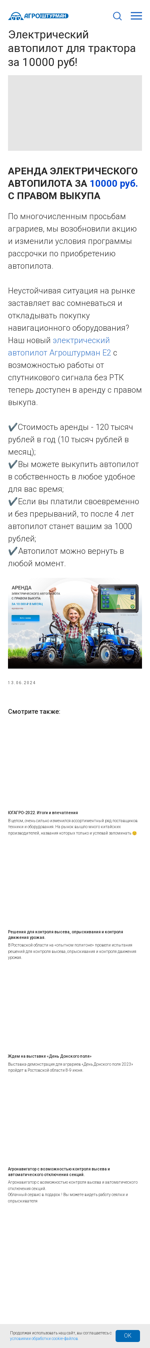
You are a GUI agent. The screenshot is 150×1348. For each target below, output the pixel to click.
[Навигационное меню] (136, 16)
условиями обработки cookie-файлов (44, 1338)
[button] (117, 15)
